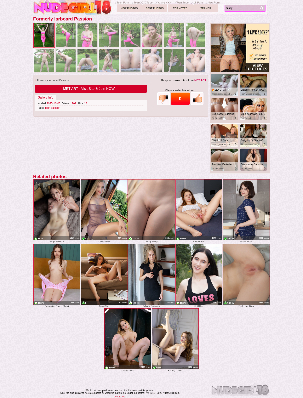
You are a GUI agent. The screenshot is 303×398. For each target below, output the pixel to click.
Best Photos (155, 8)
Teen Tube (182, 2)
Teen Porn (123, 2)
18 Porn (198, 2)
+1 (197, 98)
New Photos (129, 8)
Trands (205, 8)
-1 (163, 98)
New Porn (214, 2)
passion (55, 107)
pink (47, 107)
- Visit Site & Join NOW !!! (91, 89)
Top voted (180, 8)
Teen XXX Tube (143, 2)
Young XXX (164, 2)
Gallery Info (46, 97)
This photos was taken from (183, 80)
